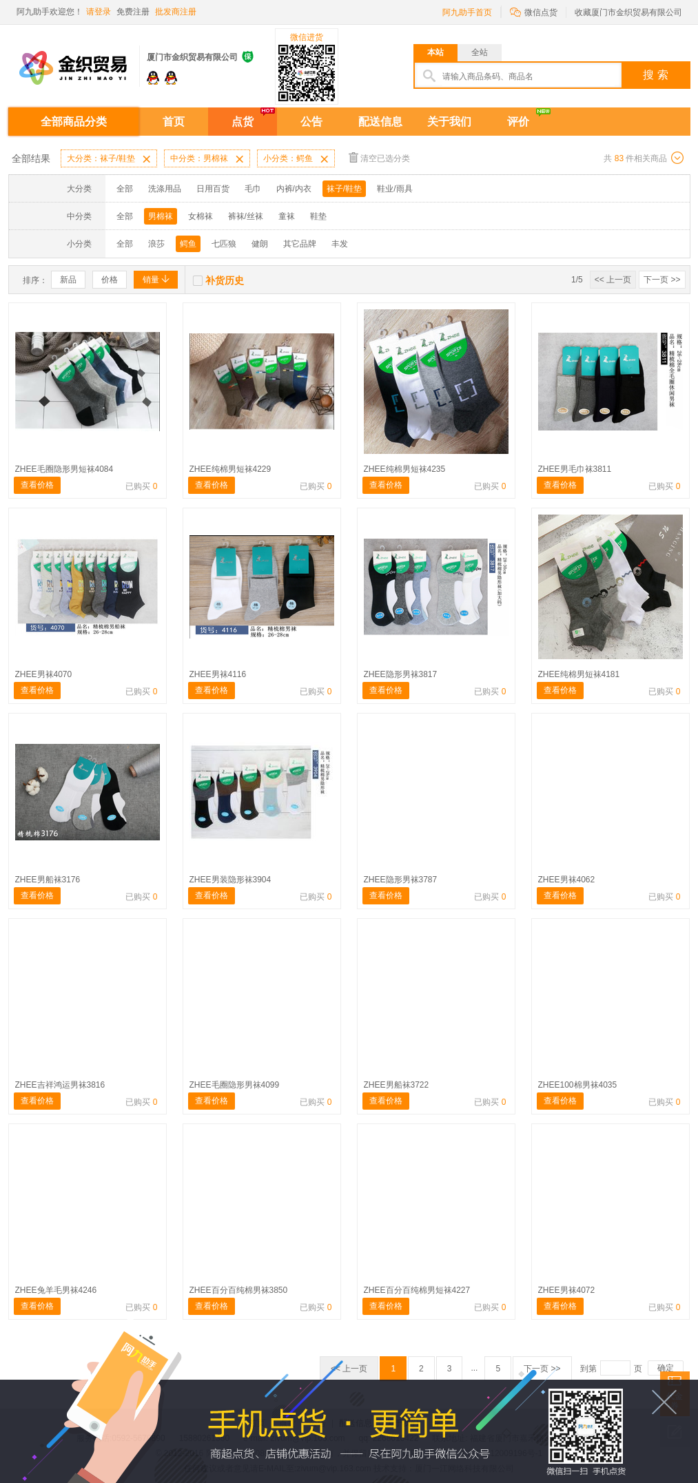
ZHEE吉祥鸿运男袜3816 (60, 1085)
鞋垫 (318, 216)
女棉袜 (200, 216)
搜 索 (655, 75)
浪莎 (156, 244)
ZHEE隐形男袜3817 (401, 674)
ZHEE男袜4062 (566, 879)
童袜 (286, 216)
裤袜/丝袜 (245, 216)
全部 (124, 189)
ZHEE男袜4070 (43, 674)
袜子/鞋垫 (344, 189)
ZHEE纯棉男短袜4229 (230, 469)
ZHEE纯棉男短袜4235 (405, 469)
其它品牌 (299, 244)
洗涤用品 (164, 189)
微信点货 (533, 11)
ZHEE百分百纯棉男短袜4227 (417, 1290)
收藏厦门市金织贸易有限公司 (628, 12)
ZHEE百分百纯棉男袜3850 (238, 1290)
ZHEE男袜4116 (218, 674)
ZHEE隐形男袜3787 (401, 879)
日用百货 (212, 189)
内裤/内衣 (293, 189)
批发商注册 (175, 12)
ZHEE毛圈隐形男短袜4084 (64, 469)
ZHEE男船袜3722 (396, 1085)
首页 (174, 121)
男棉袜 (160, 216)
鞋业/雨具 (394, 189)
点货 (243, 121)
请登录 (98, 12)
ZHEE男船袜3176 (48, 879)
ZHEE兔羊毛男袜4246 (56, 1290)
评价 (518, 121)
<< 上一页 (613, 279)
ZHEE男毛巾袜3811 (575, 469)
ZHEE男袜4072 (566, 1290)
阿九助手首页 (467, 12)
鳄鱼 (188, 244)
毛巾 (253, 189)
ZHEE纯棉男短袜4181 (579, 674)
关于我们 (449, 121)
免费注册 (133, 12)
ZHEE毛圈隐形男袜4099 (234, 1085)
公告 (311, 121)
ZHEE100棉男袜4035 (577, 1085)
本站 (435, 52)
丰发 (339, 244)
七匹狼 (224, 244)
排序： (35, 280)
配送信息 (380, 121)
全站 (479, 52)
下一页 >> (662, 279)
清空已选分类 (379, 157)
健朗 (260, 244)
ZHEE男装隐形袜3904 (230, 879)
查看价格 (37, 485)
